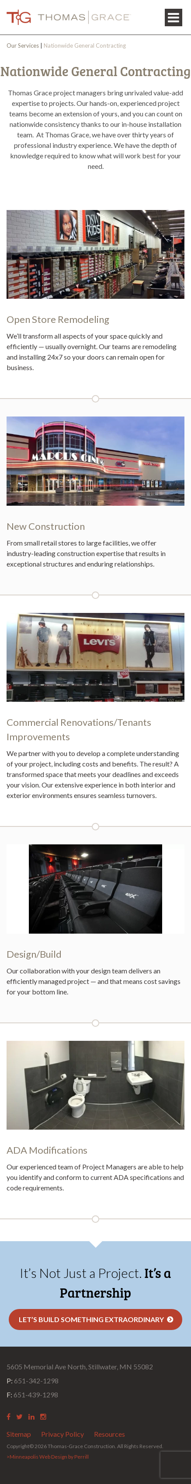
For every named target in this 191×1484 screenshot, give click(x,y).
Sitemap (19, 1434)
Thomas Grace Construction (69, 17)
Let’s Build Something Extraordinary (91, 1319)
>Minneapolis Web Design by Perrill (48, 1456)
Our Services (23, 45)
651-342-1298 (33, 1380)
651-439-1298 (32, 1394)
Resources (109, 1434)
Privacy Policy (62, 1434)
